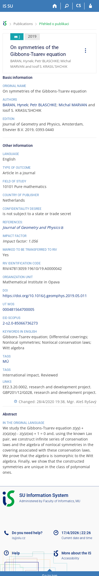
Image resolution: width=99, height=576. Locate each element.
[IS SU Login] (90, 6)
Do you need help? (27, 533)
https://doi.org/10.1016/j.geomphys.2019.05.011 (45, 295)
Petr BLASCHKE (43, 104)
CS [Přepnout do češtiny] (78, 5)
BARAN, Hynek (15, 104)
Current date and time (77, 538)
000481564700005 (18, 309)
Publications (23, 23)
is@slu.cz (18, 538)
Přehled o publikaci (54, 23)
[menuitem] (84, 51)
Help (16, 553)
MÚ (6, 361)
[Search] (67, 6)
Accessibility (70, 558)
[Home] (55, 6)
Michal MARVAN (73, 104)
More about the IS (76, 553)
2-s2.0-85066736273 (20, 323)
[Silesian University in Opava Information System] (8, 6)
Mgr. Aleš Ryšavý (81, 401)
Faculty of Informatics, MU (61, 501)
